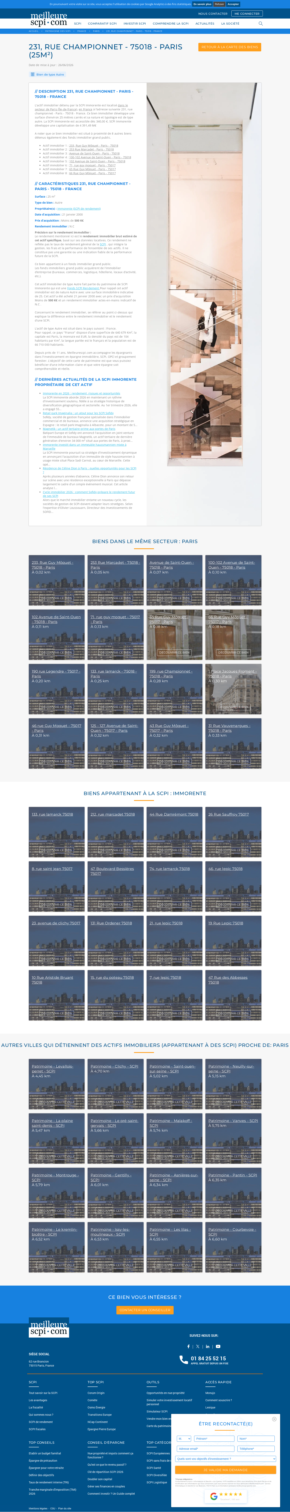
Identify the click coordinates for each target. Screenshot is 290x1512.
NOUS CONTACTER (213, 14)
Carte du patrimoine (159, 1426)
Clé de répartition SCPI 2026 (105, 1472)
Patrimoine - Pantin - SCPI (232, 1175)
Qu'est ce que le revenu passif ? (107, 1465)
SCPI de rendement (41, 1422)
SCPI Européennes (158, 1453)
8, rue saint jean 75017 (52, 869)
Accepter (233, 4)
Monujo (210, 1393)
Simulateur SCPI (157, 1411)
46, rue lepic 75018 (225, 869)
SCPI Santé (154, 1468)
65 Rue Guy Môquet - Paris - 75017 (92, 169)
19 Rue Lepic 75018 (225, 923)
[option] (204, 304)
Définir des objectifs (41, 1475)
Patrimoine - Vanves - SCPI (233, 1121)
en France (85, 109)
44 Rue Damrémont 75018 (174, 814)
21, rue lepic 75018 (166, 923)
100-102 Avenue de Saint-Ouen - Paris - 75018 (100, 157)
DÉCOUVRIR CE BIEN (56, 598)
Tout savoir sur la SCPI (43, 1393)
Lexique (210, 1407)
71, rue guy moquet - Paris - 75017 (92, 165)
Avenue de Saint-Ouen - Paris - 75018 (94, 153)
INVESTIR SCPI (135, 23)
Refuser (219, 4)
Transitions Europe (100, 1415)
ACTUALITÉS (205, 23)
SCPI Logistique (157, 1482)
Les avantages (38, 1400)
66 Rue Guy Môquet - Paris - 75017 (92, 173)
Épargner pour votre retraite (46, 1468)
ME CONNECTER (247, 14)
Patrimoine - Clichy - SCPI (114, 1066)
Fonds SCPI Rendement (83, 288)
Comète (92, 1400)
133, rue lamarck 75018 (52, 814)
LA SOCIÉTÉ (230, 23)
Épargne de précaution (43, 1461)
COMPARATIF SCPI (102, 23)
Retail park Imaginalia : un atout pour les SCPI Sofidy (78, 413)
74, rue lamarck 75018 (170, 869)
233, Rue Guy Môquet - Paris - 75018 (93, 145)
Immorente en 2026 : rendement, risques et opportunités (81, 393)
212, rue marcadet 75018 (113, 814)
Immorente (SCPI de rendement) (79, 209)
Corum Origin (96, 1393)
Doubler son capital (100, 1479)
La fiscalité (36, 1407)
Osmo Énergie (96, 1407)
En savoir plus (202, 4)
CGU (52, 1508)
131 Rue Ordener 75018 (111, 923)
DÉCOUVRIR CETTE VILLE (57, 1102)
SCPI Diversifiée (157, 1475)
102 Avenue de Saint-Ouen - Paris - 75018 (97, 161)
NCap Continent (98, 1422)
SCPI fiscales (37, 1429)
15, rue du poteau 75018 (112, 977)
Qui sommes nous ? (41, 1415)
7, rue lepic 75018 (165, 977)
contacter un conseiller (144, 1310)
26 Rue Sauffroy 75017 (228, 814)
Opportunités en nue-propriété (165, 1393)
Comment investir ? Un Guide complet (111, 1494)
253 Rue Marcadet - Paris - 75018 (91, 149)
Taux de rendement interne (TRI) (49, 1482)
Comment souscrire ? (218, 1400)
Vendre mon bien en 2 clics (163, 1419)
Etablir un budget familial (45, 1453)
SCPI (77, 23)
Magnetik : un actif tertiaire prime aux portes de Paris (79, 429)
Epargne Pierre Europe (102, 1429)
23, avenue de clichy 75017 (56, 923)
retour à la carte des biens (229, 47)
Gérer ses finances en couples (106, 1486)
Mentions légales (38, 1508)
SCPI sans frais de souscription (166, 1461)
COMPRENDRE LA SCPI (171, 23)
